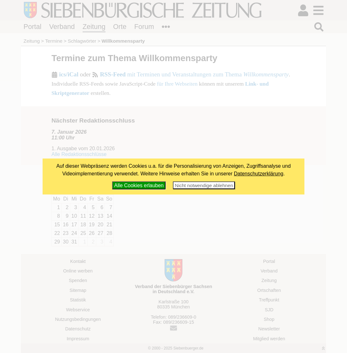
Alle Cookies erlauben (139, 185)
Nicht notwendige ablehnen (204, 185)
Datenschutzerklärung (258, 173)
